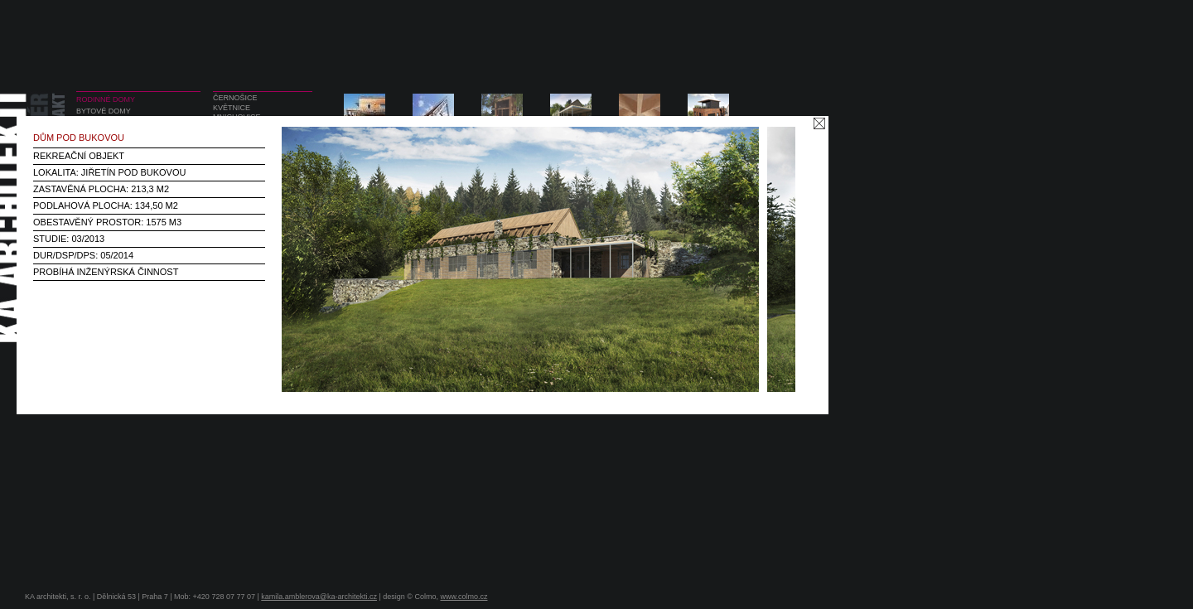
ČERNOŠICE (235, 98)
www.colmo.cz (463, 596)
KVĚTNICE (231, 108)
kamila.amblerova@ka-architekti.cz (319, 596)
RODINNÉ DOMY (105, 99)
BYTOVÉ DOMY (103, 111)
